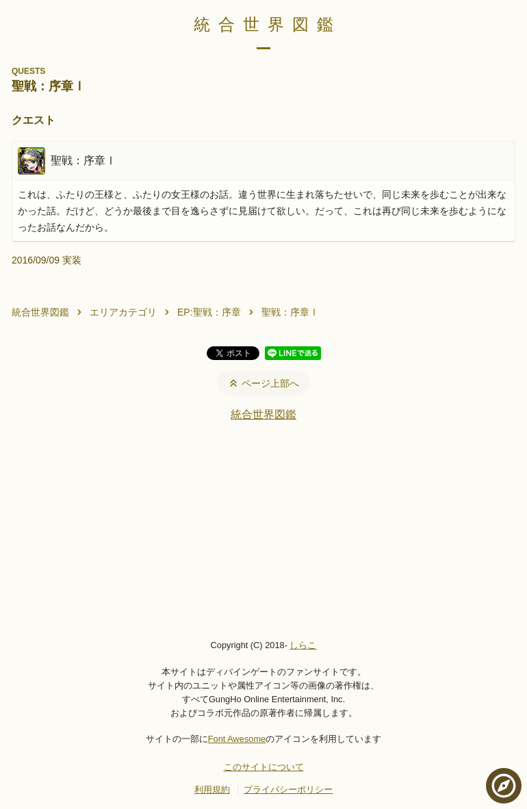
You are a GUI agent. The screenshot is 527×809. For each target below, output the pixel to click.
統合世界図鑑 (268, 24)
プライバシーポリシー (288, 789)
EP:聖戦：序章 (209, 312)
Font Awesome (237, 739)
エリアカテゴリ (123, 312)
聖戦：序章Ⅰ (290, 312)
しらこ (303, 645)
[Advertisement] (263, 530)
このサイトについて (264, 767)
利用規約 (212, 789)
